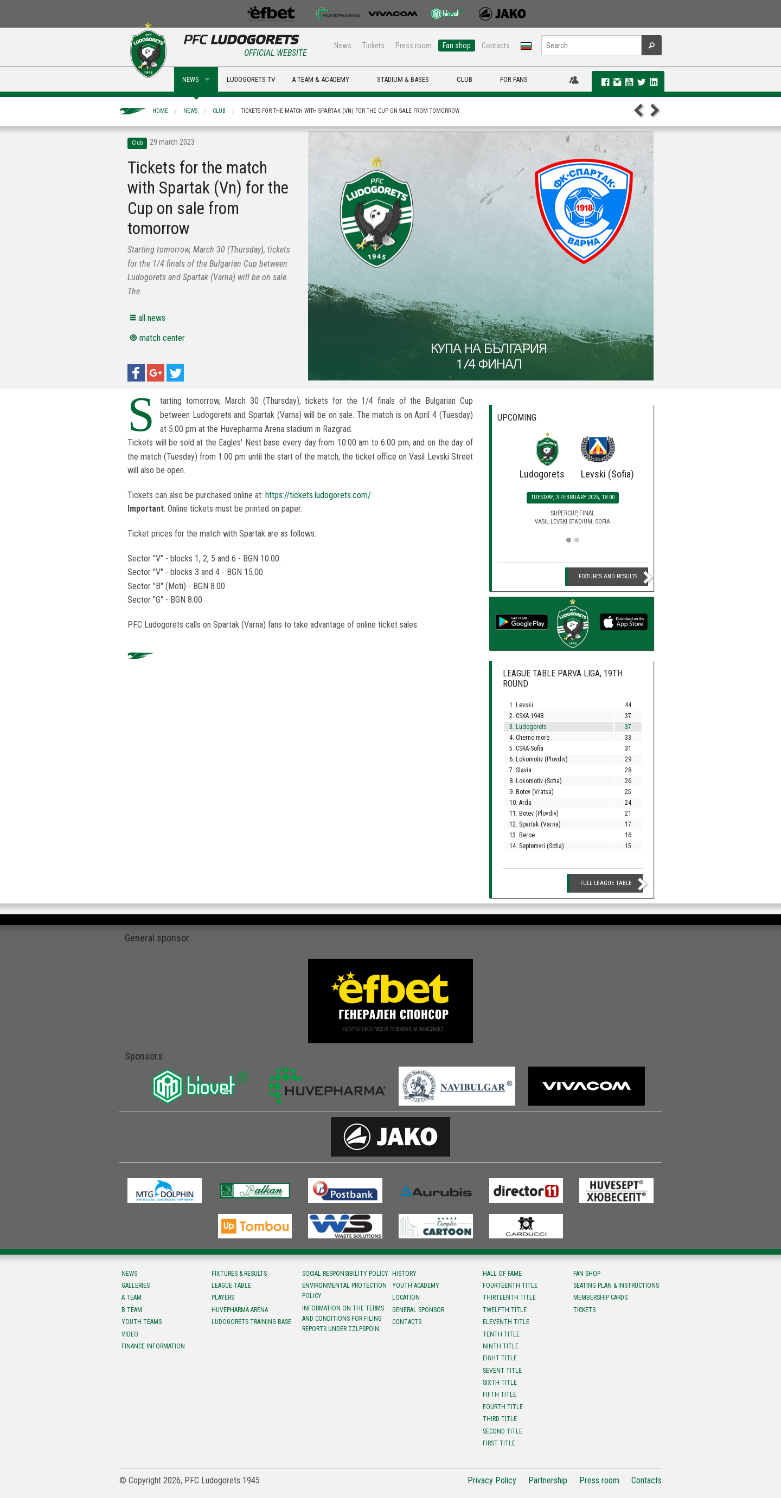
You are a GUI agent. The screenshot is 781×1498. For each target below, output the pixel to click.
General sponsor (418, 1310)
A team (131, 1297)
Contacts (496, 45)
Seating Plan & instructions (616, 1285)
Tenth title (501, 1334)
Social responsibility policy (345, 1273)
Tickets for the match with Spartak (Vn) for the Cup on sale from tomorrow (350, 111)
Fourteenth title (510, 1285)
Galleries (135, 1285)
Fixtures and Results (608, 576)
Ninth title (500, 1346)
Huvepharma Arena (240, 1310)
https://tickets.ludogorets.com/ (318, 495)
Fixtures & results (239, 1273)
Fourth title (503, 1407)
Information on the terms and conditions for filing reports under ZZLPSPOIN (343, 1319)
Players (223, 1297)
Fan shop (457, 45)
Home (160, 111)
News (342, 45)
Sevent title (502, 1370)
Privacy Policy (492, 1480)
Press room (413, 45)
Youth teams (141, 1322)
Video (129, 1334)
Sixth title (500, 1382)
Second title (502, 1431)
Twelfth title (505, 1310)
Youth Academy (415, 1285)
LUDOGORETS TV (251, 79)
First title (499, 1443)
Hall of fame (502, 1273)
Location (406, 1297)
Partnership (547, 1480)
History (404, 1273)
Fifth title (499, 1394)
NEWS (190, 79)
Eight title (500, 1358)
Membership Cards (600, 1297)
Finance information (153, 1346)
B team (131, 1310)
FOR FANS (514, 79)
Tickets (373, 45)
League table (231, 1285)
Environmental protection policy (344, 1291)
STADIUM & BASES (403, 79)
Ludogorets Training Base (251, 1322)
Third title (500, 1419)
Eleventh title (506, 1322)
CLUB (464, 79)
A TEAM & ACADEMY (320, 79)
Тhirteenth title (509, 1297)
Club (219, 111)
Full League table (606, 883)
